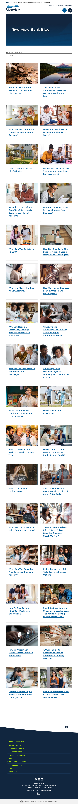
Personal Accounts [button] (15, 741)
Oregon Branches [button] (14, 765)
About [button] (10, 768)
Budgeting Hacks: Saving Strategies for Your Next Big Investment (56, 171)
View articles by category (14, 52)
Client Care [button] (12, 772)
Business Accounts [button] (15, 748)
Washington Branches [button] (17, 762)
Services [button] (11, 758)
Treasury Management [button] (16, 755)
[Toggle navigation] (70, 10)
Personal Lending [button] (14, 745)
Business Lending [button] (14, 752)
